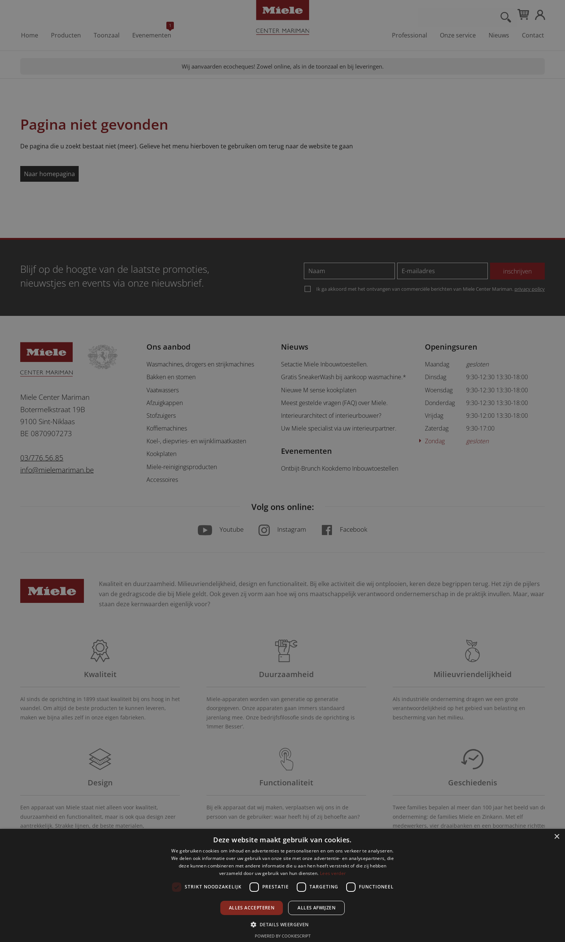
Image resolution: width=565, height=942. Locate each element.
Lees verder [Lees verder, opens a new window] (333, 873)
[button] (282, 924)
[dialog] (282, 471)
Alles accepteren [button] (251, 908)
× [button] (556, 837)
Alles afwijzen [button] (316, 908)
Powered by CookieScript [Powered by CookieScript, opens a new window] (283, 936)
